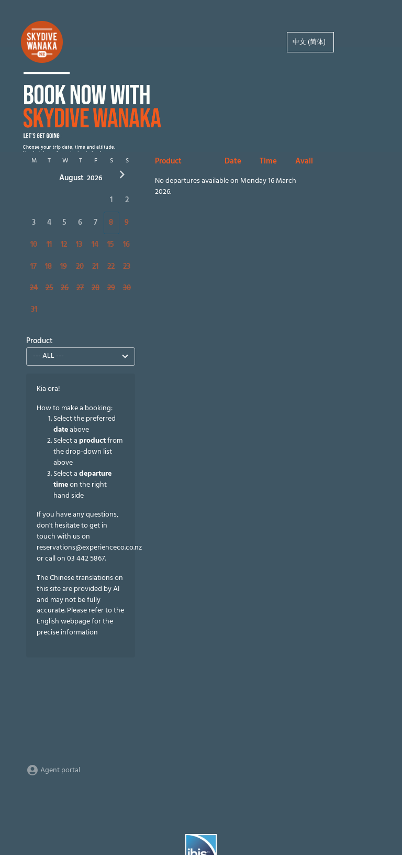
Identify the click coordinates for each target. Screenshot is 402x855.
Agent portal (53, 770)
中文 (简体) (309, 42)
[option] (310, 42)
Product (39, 341)
